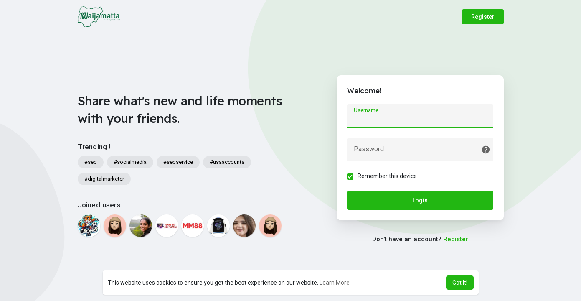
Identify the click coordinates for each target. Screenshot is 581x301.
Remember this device (387, 176)
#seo (90, 162)
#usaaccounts (227, 162)
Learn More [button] (335, 282)
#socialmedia (130, 162)
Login (420, 200)
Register (483, 16)
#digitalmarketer (104, 179)
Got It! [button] (459, 282)
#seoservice (178, 162)
